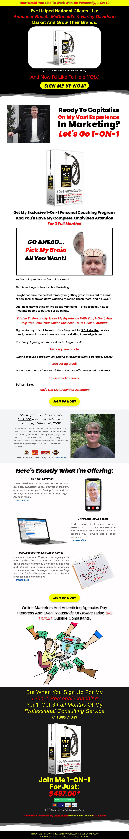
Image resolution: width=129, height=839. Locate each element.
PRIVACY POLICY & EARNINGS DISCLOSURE (61, 834)
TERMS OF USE (36, 834)
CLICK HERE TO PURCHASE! (64, 799)
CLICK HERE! (99, 815)
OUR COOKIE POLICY (90, 834)
